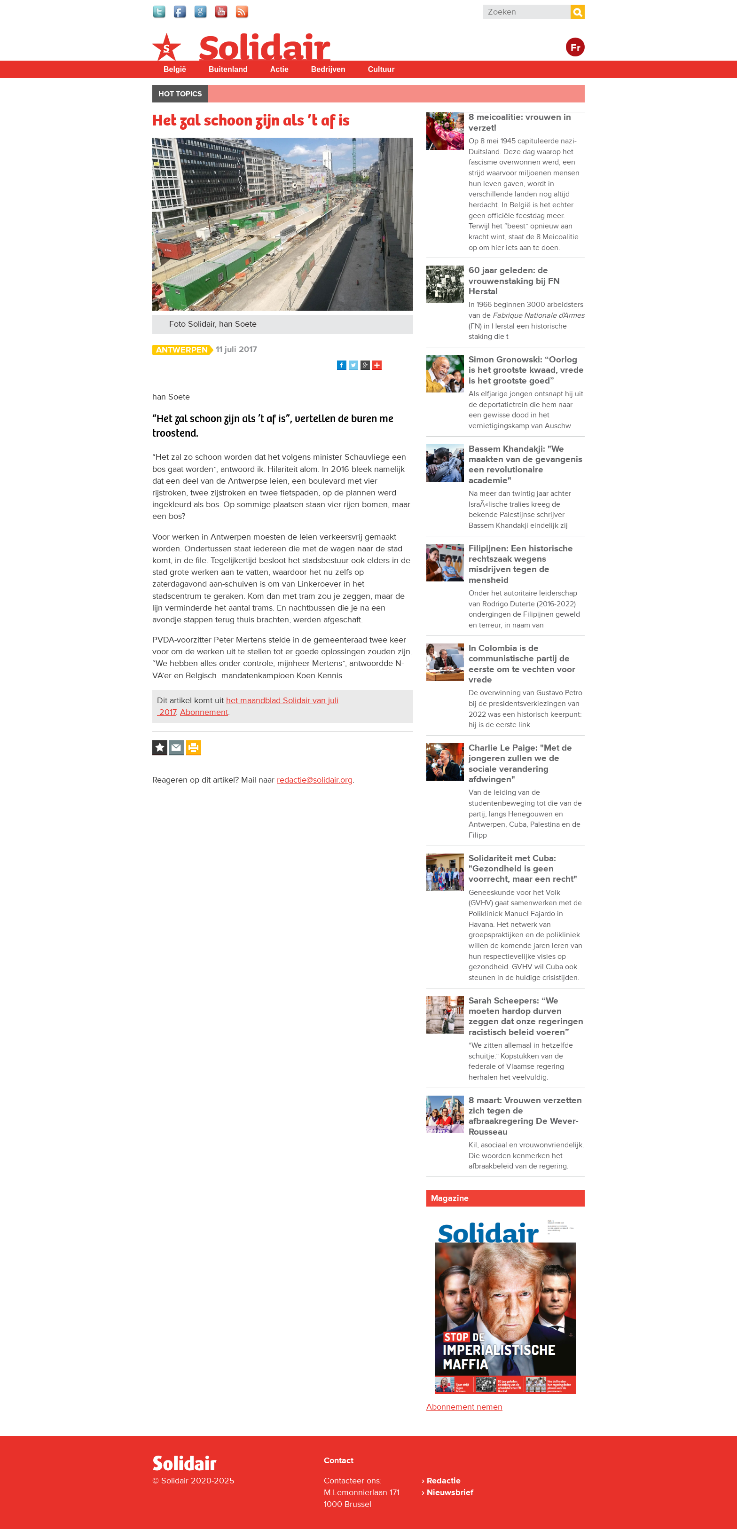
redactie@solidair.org (315, 780)
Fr (575, 48)
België (175, 69)
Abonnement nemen (464, 1407)
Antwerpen (182, 350)
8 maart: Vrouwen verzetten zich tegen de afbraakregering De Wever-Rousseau (525, 1116)
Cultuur (381, 69)
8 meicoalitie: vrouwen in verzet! (520, 122)
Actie (279, 69)
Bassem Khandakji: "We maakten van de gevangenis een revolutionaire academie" (525, 465)
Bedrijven (328, 69)
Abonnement (204, 712)
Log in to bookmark (159, 747)
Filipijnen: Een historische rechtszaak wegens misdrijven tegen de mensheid (521, 564)
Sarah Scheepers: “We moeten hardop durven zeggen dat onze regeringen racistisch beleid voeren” (526, 1017)
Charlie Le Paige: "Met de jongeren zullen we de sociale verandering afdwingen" (520, 764)
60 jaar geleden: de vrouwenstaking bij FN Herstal (514, 281)
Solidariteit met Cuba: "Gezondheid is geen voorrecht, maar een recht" (523, 869)
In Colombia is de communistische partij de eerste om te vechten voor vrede (522, 664)
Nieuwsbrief (450, 1492)
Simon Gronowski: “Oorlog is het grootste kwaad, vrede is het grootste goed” (526, 370)
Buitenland (228, 69)
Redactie (444, 1480)
